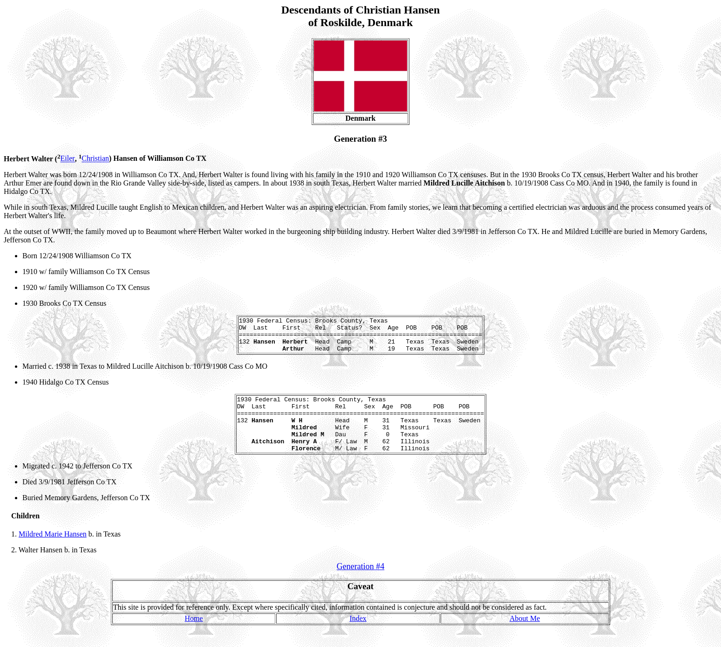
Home (194, 636)
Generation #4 (360, 584)
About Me (525, 636)
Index (357, 636)
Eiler (68, 159)
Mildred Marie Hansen (53, 552)
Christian (95, 159)
